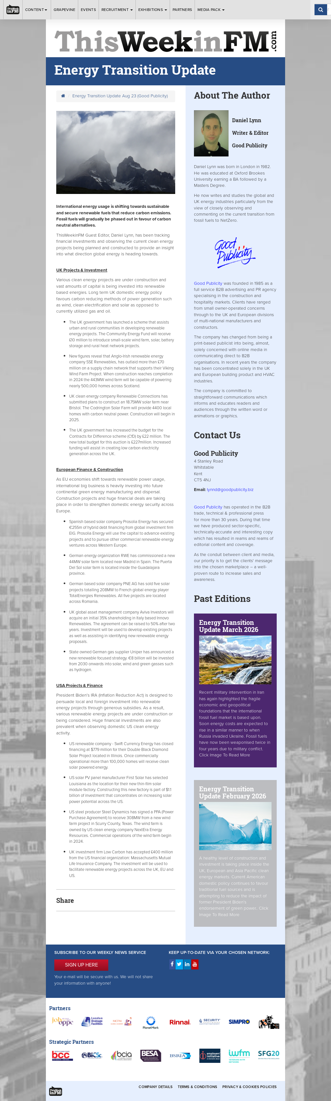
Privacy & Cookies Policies (249, 1087)
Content (36, 9)
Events (88, 9)
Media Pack (211, 9)
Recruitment (117, 9)
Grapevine (65, 9)
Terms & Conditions (197, 1087)
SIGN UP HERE (81, 965)
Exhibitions (152, 9)
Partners (182, 9)
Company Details (156, 1087)
